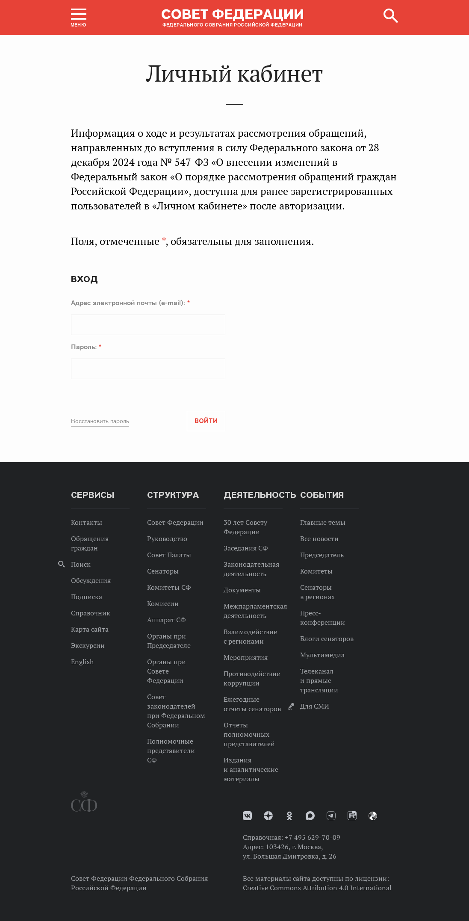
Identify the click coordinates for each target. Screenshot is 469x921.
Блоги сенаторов (327, 638)
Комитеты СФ (169, 587)
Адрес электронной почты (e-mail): (130, 302)
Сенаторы (163, 571)
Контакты (86, 522)
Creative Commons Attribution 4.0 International (317, 887)
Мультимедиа (322, 654)
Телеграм (331, 815)
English (82, 661)
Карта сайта (90, 629)
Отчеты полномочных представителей (249, 734)
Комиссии (163, 603)
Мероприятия (246, 657)
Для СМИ (314, 706)
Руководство (167, 538)
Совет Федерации (175, 522)
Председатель (322, 554)
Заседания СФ (246, 548)
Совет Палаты (169, 554)
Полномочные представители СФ (171, 750)
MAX (310, 815)
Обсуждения (91, 580)
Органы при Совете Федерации (166, 671)
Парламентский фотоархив (373, 816)
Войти (206, 421)
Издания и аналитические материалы (251, 769)
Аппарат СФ (166, 619)
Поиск (81, 564)
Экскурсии (88, 645)
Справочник (90, 613)
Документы (242, 590)
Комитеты (316, 571)
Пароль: (86, 346)
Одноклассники (289, 816)
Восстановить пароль (100, 421)
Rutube (352, 815)
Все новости (319, 538)
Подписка (86, 596)
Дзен (268, 815)
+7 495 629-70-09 (312, 837)
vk (247, 815)
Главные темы (322, 522)
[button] (78, 17)
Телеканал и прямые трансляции (319, 680)
